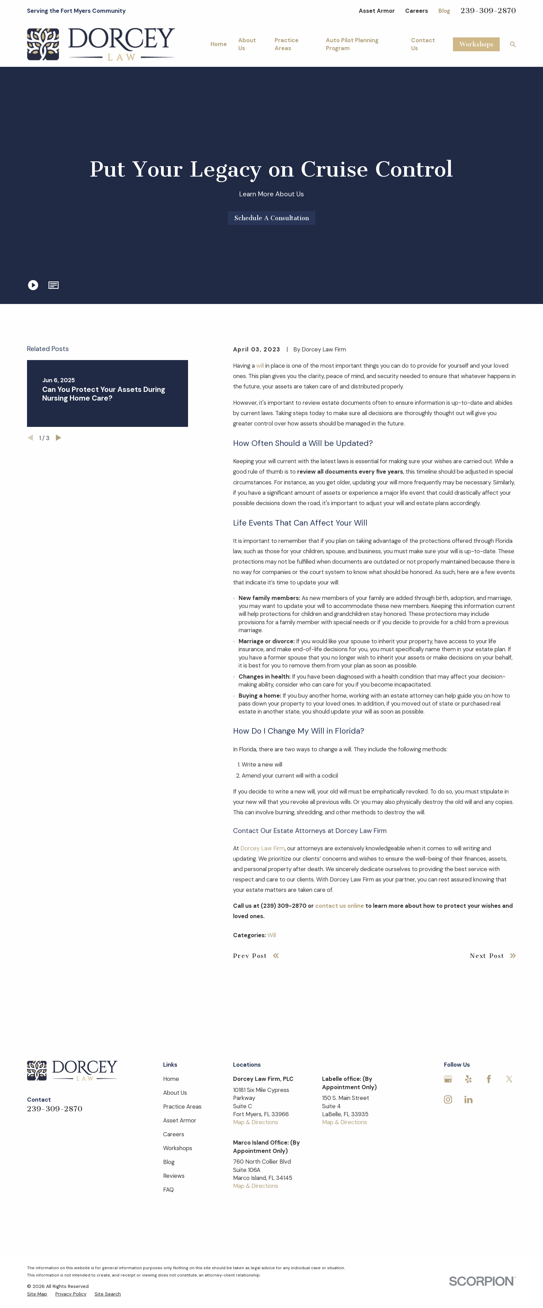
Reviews (174, 1176)
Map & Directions (255, 1122)
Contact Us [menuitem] (423, 44)
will (260, 365)
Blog (444, 11)
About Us (175, 1092)
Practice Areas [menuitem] (287, 44)
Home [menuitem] (219, 44)
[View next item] (58, 437)
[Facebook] (489, 1079)
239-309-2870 (488, 10)
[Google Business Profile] (448, 1079)
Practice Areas (182, 1106)
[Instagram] (448, 1099)
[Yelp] (468, 1079)
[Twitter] (509, 1079)
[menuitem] (37, 1294)
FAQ (168, 1189)
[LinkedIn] (468, 1099)
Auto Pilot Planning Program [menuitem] (352, 44)
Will (271, 935)
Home (171, 1079)
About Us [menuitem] (247, 44)
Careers (416, 11)
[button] (53, 285)
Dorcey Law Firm (262, 848)
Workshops (476, 44)
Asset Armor (377, 11)
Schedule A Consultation (271, 218)
